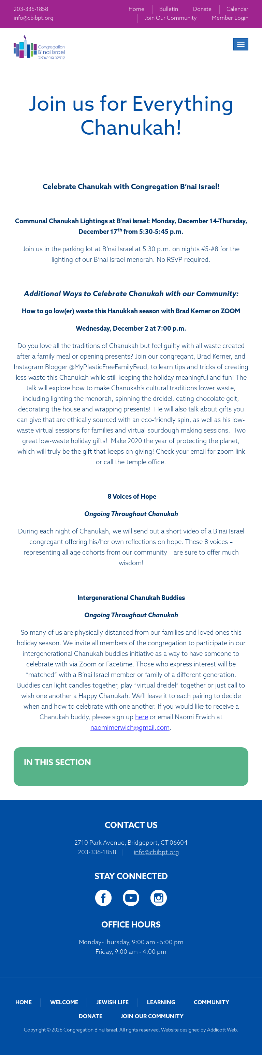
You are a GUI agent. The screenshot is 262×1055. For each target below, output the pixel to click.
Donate (202, 9)
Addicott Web (222, 1030)
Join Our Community (171, 18)
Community (211, 1003)
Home (136, 9)
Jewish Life (113, 1003)
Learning (161, 1003)
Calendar (237, 9)
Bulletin (168, 9)
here (141, 717)
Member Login (230, 18)
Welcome (64, 1003)
